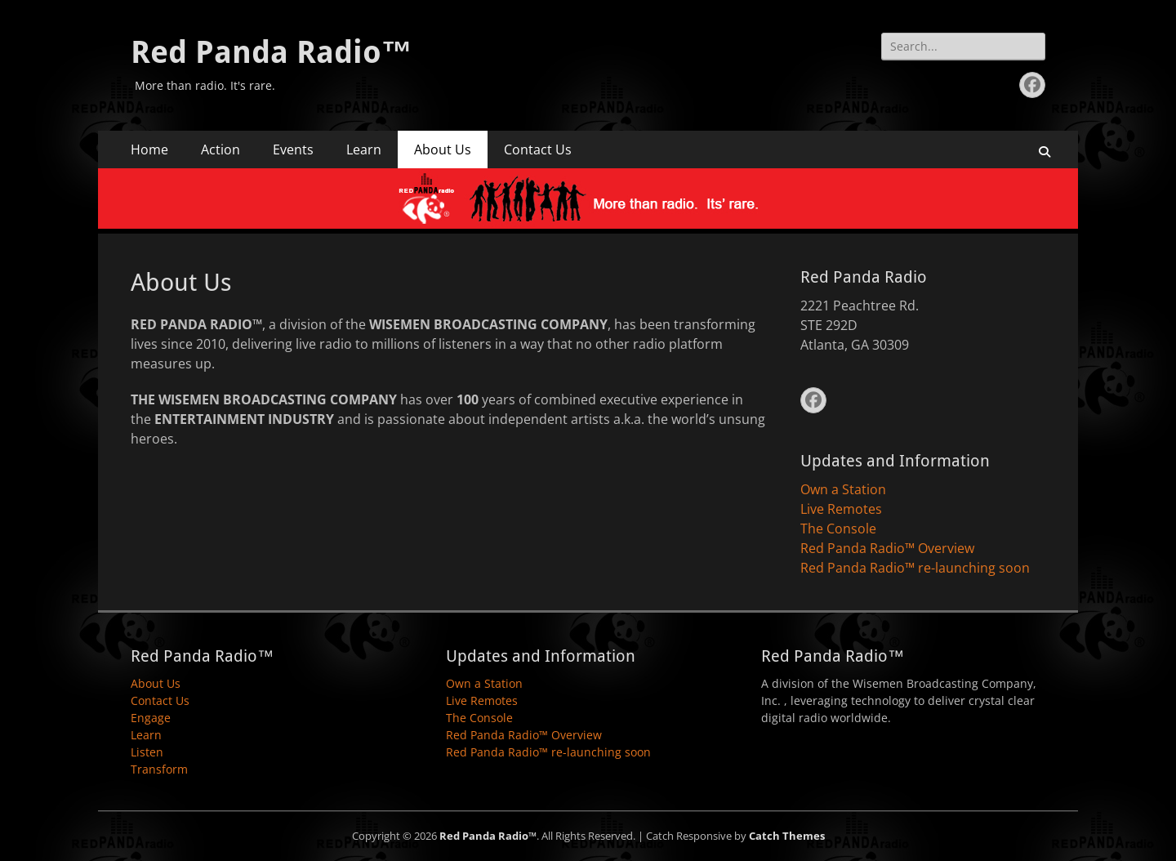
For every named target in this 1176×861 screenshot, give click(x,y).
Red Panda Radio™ (271, 52)
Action (220, 149)
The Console (838, 529)
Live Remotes (841, 509)
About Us (442, 149)
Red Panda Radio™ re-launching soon (915, 568)
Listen (147, 752)
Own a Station (843, 489)
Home (149, 149)
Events (293, 149)
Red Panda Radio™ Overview (887, 548)
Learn (363, 149)
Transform (159, 769)
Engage (151, 717)
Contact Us (538, 149)
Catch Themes (787, 835)
